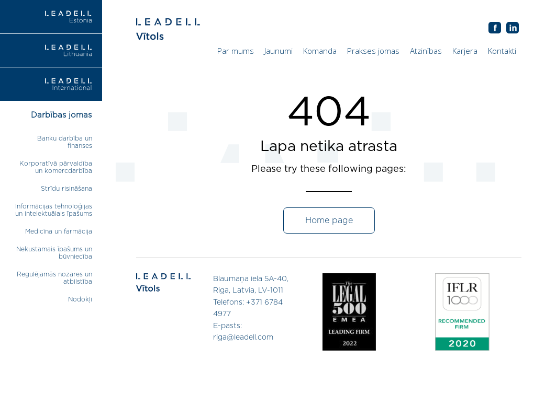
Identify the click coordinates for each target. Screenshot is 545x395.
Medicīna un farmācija (58, 231)
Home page (329, 220)
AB (512, 28)
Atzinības (426, 50)
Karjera (464, 50)
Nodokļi (80, 299)
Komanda (320, 50)
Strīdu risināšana (66, 188)
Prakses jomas (373, 50)
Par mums (235, 50)
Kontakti (502, 50)
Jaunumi (278, 50)
